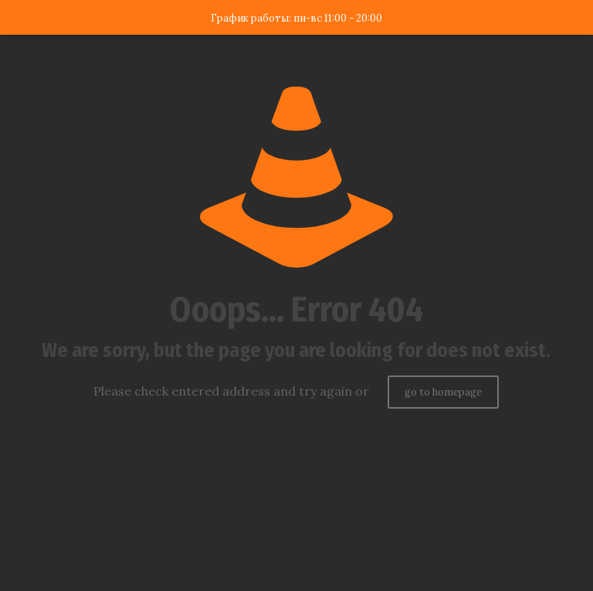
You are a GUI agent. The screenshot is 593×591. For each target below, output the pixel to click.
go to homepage (443, 392)
